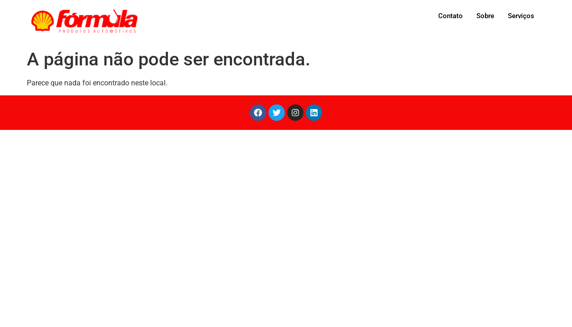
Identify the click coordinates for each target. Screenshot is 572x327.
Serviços (521, 16)
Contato (450, 16)
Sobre (485, 16)
